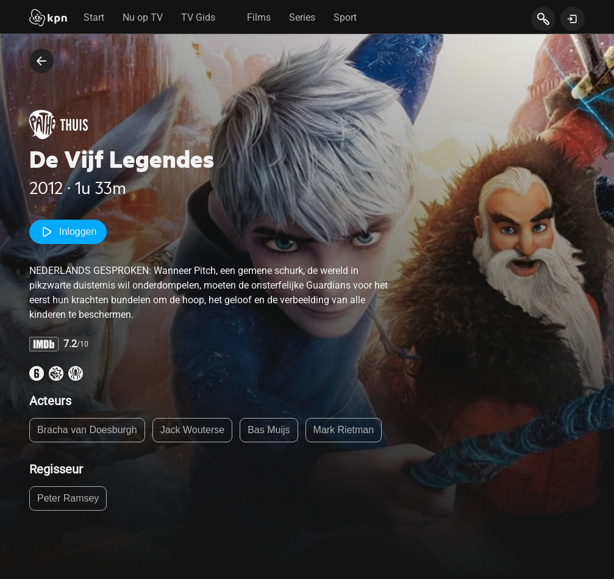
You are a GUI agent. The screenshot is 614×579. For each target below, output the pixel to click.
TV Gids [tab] (198, 17)
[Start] (48, 19)
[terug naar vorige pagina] (41, 61)
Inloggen (68, 231)
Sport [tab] (345, 17)
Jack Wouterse (192, 430)
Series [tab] (302, 17)
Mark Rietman (343, 430)
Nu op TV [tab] (143, 17)
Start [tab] (94, 17)
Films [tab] (259, 17)
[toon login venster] (572, 19)
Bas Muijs (269, 430)
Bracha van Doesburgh (87, 430)
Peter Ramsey (68, 498)
